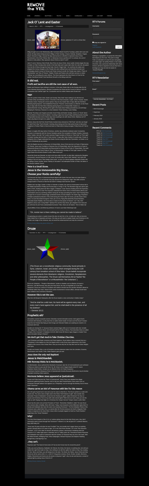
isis (41, 223)
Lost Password (96, 47)
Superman (97, 112)
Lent (51, 223)
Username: (95, 26)
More (68, 15)
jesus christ (46, 223)
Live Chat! (100, 15)
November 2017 (98, 122)
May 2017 (105, 139)
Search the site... (121, 15)
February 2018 (98, 115)
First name (96, 81)
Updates (37, 15)
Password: (95, 34)
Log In (119, 47)
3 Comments (59, 26)
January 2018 (98, 119)
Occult (43, 461)
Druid (33, 223)
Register (94, 45)
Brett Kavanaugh (99, 109)
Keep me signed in (100, 42)
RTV (41, 26)
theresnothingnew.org (98, 73)
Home (28, 15)
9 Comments (62, 232)
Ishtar (37, 223)
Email (94, 89)
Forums (109, 15)
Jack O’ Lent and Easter (43, 22)
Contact (90, 15)
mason (39, 461)
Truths (59, 15)
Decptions (49, 15)
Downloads (79, 15)
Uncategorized (49, 26)
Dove (29, 223)
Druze (31, 228)
